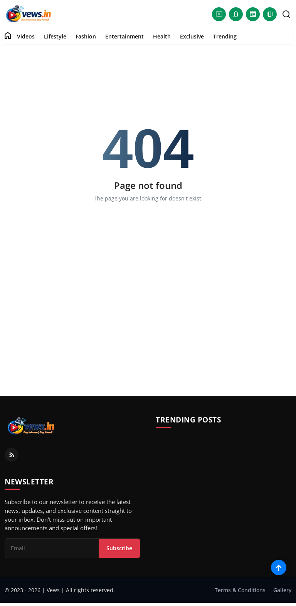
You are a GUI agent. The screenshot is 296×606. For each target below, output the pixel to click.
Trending (225, 36)
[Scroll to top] (278, 567)
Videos (26, 36)
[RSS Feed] (11, 455)
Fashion (86, 36)
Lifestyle (55, 36)
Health (162, 36)
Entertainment (124, 36)
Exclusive (192, 36)
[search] (286, 14)
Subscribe (119, 548)
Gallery (282, 590)
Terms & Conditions (240, 590)
